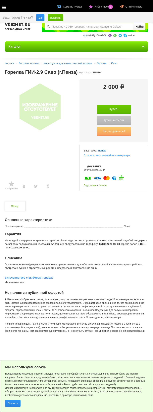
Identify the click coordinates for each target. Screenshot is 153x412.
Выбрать (55, 17)
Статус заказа (134, 6)
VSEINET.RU (18, 27)
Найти (140, 26)
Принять (13, 403)
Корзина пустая (73, 6)
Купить (113, 109)
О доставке (90, 185)
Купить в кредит (114, 120)
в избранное (11, 188)
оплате (103, 185)
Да (40, 17)
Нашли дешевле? (113, 131)
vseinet (131, 35)
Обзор (15, 206)
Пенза (102, 150)
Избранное (104, 7)
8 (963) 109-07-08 (97, 35)
